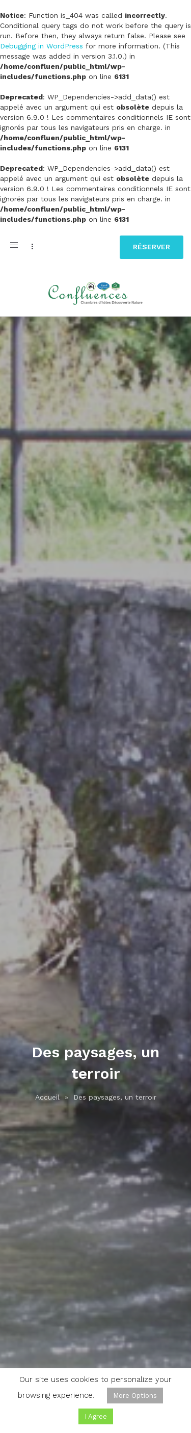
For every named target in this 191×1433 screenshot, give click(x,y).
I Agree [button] (96, 1416)
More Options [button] (135, 1395)
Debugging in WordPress (41, 46)
